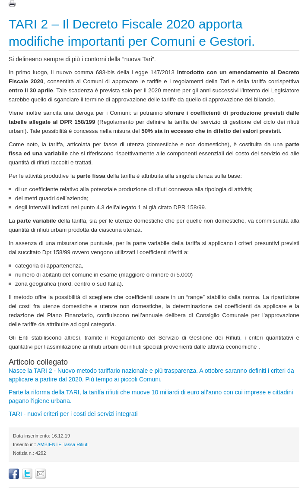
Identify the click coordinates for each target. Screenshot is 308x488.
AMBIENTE (49, 444)
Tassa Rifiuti (75, 444)
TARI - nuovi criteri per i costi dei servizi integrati (73, 413)
